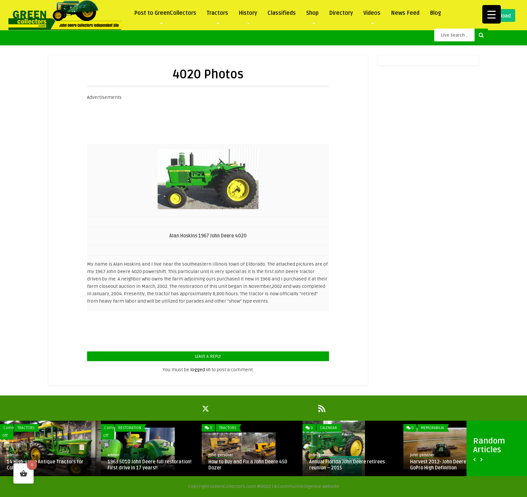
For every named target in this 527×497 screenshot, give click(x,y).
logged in (200, 370)
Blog (435, 13)
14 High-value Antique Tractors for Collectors (45, 465)
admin (12, 455)
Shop (312, 15)
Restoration (129, 428)
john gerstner (220, 455)
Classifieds (282, 13)
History (248, 15)
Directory (341, 13)
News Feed (405, 13)
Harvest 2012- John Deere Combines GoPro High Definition (449, 465)
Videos (371, 15)
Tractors (217, 15)
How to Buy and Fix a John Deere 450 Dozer (247, 465)
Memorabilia (432, 428)
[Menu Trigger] (491, 14)
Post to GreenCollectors (165, 15)
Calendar (328, 428)
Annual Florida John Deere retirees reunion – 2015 (347, 465)
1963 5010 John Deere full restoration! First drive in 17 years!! (150, 465)
